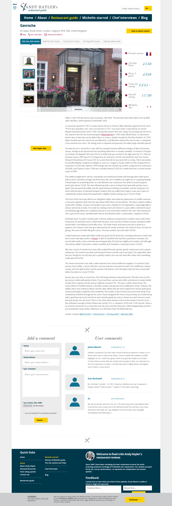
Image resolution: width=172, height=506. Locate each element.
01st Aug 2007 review (91, 41)
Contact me (24, 475)
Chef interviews (51, 469)
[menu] (86, 15)
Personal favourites (28, 469)
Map (24, 35)
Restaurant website (55, 35)
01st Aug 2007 (113, 314)
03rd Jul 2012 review (71, 41)
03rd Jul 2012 (99, 314)
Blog (46, 475)
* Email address (28, 357)
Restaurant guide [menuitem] (64, 18)
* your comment (29, 369)
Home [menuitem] (28, 18)
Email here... (130, 488)
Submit (40, 420)
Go (147, 8)
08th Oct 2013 (85, 314)
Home (22, 457)
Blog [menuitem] (144, 18)
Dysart (95, 239)
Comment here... (94, 488)
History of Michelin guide (55, 460)
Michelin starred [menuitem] (95, 18)
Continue (133, 500)
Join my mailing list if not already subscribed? (41, 413)
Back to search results (141, 31)
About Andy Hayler (27, 466)
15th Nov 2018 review (30, 41)
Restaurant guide (27, 481)
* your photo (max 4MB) (32, 403)
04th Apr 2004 (127, 314)
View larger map (39, 148)
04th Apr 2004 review (112, 41)
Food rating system (28, 472)
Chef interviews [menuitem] (124, 18)
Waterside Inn (107, 135)
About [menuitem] (42, 18)
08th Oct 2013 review (51, 41)
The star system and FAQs (55, 463)
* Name (25, 346)
